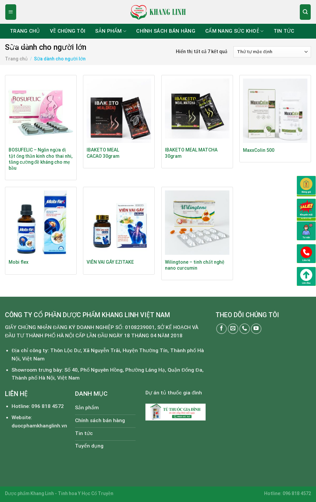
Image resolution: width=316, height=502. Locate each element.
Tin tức (284, 31)
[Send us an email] (233, 328)
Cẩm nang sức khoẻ (234, 31)
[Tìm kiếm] (305, 12)
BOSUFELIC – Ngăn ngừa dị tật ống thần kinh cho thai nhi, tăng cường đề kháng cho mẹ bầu (40, 158)
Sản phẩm (110, 31)
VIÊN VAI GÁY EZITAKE (110, 262)
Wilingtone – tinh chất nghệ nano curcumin (194, 265)
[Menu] (10, 12)
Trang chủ (25, 31)
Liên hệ (19, 46)
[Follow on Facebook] (221, 328)
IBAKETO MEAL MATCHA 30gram (191, 152)
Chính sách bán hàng (165, 31)
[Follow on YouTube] (256, 328)
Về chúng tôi (68, 31)
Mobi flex (18, 262)
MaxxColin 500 (258, 150)
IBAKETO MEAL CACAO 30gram (103, 152)
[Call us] (244, 328)
